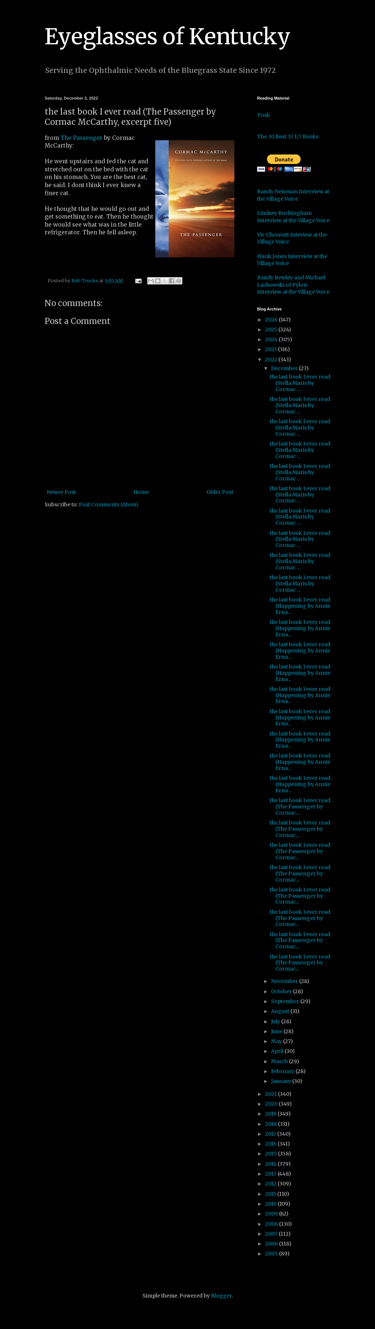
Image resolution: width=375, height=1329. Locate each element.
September (285, 1001)
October (282, 991)
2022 (271, 359)
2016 (271, 1143)
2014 (271, 1164)
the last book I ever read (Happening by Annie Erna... (300, 605)
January (281, 1081)
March (280, 1061)
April (278, 1051)
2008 (272, 1224)
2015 (271, 1153)
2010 (271, 1203)
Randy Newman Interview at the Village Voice (293, 195)
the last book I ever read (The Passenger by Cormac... (300, 806)
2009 (272, 1213)
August (280, 1011)
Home (141, 492)
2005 (272, 1253)
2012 (271, 1183)
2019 (271, 1113)
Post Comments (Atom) (108, 504)
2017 (271, 1134)
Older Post (220, 492)
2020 (272, 1104)
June (277, 1031)
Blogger (221, 1295)
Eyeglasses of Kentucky (167, 36)
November (285, 981)
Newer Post (61, 492)
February (283, 1071)
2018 (271, 1124)
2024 (272, 339)
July (276, 1021)
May (277, 1041)
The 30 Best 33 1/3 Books (288, 136)
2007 (272, 1234)
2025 (271, 329)
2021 (271, 1094)
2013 (271, 1173)
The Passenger (81, 137)
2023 (271, 349)
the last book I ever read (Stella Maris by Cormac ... (300, 382)
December (285, 368)
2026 (272, 319)
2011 (271, 1194)
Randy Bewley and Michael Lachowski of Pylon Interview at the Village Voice (293, 284)
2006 (272, 1243)
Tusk (263, 115)
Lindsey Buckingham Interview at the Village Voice (293, 217)
